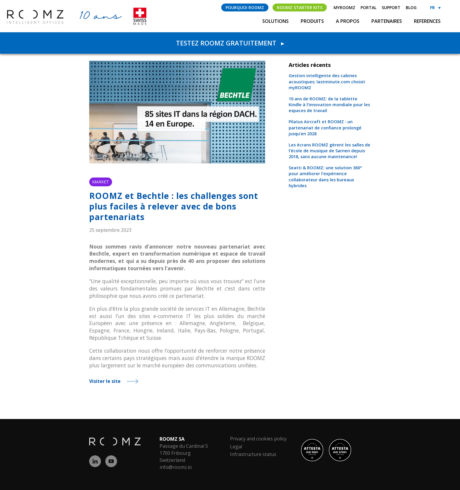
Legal (236, 446)
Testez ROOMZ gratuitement (230, 42)
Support (391, 7)
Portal (368, 7)
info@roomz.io (176, 467)
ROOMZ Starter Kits (299, 7)
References (427, 21)
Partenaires (387, 21)
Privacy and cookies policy (258, 438)
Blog (411, 7)
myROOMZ (344, 7)
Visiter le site (105, 381)
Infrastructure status (253, 454)
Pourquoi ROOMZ (245, 7)
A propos (348, 21)
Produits (313, 21)
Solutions (276, 21)
